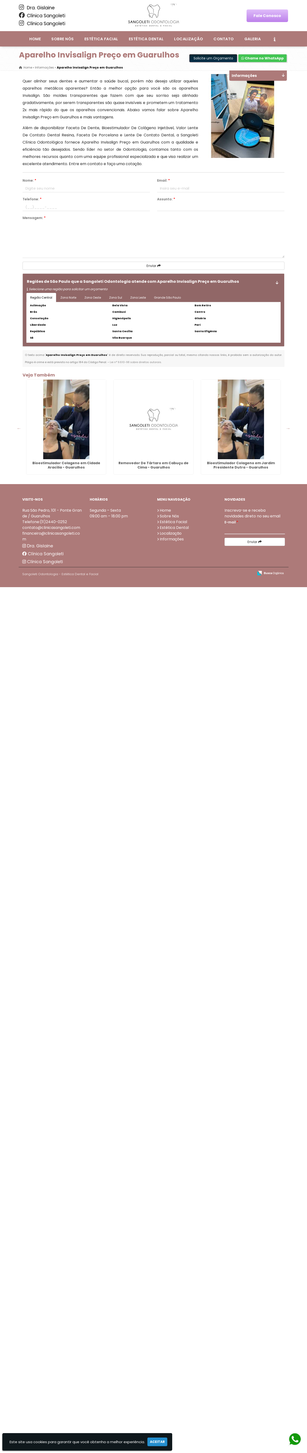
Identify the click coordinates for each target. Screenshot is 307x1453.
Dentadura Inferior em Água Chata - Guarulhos (44, 963)
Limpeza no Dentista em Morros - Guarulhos (44, 1340)
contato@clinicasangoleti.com (51, 1393)
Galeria (252, 39)
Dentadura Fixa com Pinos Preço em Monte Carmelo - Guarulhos (44, 1073)
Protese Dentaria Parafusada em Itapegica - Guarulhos (44, 587)
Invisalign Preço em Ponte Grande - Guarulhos (44, 693)
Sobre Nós (62, 39)
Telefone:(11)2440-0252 (44, 1387)
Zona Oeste (92, 297)
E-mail (231, 1388)
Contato (223, 39)
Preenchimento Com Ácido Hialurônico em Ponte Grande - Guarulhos (44, 1183)
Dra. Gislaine (37, 7)
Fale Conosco (267, 15)
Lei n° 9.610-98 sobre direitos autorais (135, 362)
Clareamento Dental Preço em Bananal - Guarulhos (44, 749)
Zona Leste (138, 297)
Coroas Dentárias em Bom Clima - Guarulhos (44, 909)
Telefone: (32, 199)
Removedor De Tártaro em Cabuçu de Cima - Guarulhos (44, 480)
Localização (188, 39)
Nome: (29, 180)
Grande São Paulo (167, 297)
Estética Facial (101, 39)
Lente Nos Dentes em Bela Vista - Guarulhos (44, 1017)
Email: (163, 180)
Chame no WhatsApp (262, 58)
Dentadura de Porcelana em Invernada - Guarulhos (44, 1235)
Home (35, 39)
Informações (172, 1405)
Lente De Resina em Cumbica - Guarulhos (44, 801)
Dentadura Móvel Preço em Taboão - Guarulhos (44, 855)
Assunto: (166, 199)
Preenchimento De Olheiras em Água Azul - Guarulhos (44, 639)
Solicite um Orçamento (213, 58)
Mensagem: (34, 217)
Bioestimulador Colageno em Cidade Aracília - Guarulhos (44, 426)
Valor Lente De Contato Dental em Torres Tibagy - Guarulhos (44, 1288)
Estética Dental (146, 39)
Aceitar (157, 1441)
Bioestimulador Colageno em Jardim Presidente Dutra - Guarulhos (44, 534)
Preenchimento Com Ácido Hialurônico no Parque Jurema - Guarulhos (44, 1129)
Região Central (41, 297)
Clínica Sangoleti (42, 15)
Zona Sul (115, 297)
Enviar (154, 265)
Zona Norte (68, 297)
